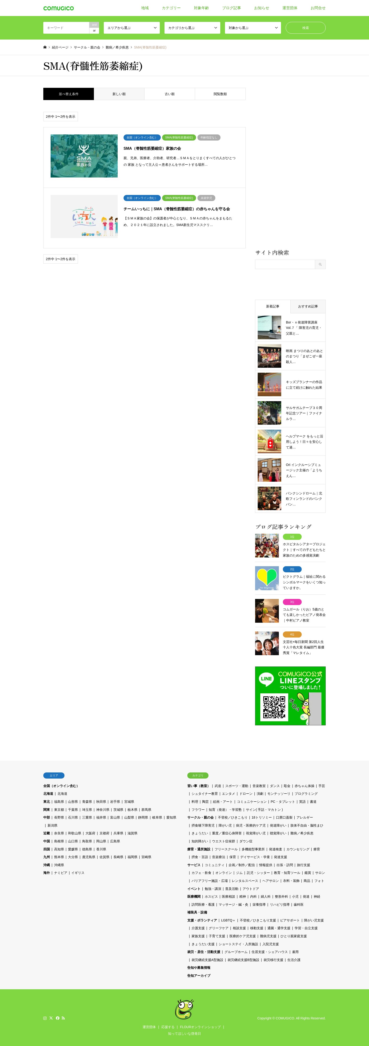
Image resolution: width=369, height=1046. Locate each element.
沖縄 (46, 864)
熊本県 (59, 856)
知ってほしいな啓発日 (184, 1032)
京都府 (104, 832)
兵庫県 (118, 832)
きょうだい (200, 832)
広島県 (115, 840)
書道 (313, 801)
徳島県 (87, 848)
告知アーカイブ (198, 975)
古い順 (170, 94)
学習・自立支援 (306, 927)
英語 (302, 801)
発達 (306, 895)
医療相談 (228, 895)
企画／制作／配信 (242, 864)
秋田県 (101, 801)
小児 (295, 895)
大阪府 (90, 832)
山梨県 (129, 816)
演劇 (260, 793)
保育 (232, 856)
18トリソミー (262, 816)
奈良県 (59, 832)
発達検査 (275, 848)
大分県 (73, 856)
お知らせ (261, 8)
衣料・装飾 (291, 879)
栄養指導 (259, 903)
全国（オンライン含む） (61, 785)
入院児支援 (270, 943)
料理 (195, 801)
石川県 (73, 816)
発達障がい (278, 824)
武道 (218, 785)
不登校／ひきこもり (233, 816)
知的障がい (200, 840)
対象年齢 (201, 8)
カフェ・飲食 (201, 872)
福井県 (101, 816)
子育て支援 (217, 935)
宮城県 (129, 801)
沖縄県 (59, 864)
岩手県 (115, 801)
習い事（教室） (198, 785)
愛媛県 (73, 848)
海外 (46, 872)
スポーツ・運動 (236, 785)
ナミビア (60, 872)
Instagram (45, 1016)
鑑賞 (308, 872)
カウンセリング (297, 848)
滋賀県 (132, 832)
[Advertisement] (290, 167)
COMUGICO (285, 1017)
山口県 (73, 840)
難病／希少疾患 (301, 832)
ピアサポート (290, 919)
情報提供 (265, 864)
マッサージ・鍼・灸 (233, 903)
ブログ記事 (231, 8)
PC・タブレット (283, 801)
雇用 (295, 951)
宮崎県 (146, 856)
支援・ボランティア (202, 919)
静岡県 (143, 816)
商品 (307, 879)
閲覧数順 (220, 94)
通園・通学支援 (278, 927)
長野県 (59, 816)
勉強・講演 (213, 887)
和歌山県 (74, 832)
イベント (194, 887)
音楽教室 (259, 785)
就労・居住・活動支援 (203, 951)
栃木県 (132, 808)
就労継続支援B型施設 (243, 959)
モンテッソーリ (278, 793)
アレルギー (305, 816)
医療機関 (194, 895)
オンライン (223, 872)
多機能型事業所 (253, 848)
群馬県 (146, 808)
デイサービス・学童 (255, 856)
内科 (253, 895)
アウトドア (251, 887)
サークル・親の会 (200, 816)
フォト (319, 879)
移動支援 (256, 927)
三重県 (87, 816)
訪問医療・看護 (203, 903)
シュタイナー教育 (205, 793)
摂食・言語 (200, 856)
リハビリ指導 (280, 903)
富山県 (115, 816)
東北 (46, 801)
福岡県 (132, 856)
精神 (242, 895)
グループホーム (236, 951)
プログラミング (306, 793)
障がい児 (225, 824)
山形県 (73, 801)
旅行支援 (303, 864)
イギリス (77, 872)
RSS (63, 1016)
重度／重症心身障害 (227, 832)
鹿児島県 (88, 856)
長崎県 (118, 856)
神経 (317, 895)
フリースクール (226, 848)
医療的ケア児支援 (242, 935)
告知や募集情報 (198, 967)
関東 (46, 808)
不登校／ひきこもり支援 (258, 919)
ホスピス (211, 895)
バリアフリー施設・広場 (210, 879)
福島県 (59, 801)
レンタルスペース (245, 879)
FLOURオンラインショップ (200, 1026)
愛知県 (171, 816)
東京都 (59, 808)
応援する (168, 1026)
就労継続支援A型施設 (207, 959)
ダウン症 (246, 840)
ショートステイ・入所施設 (238, 943)
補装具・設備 (197, 911)
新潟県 (52, 824)
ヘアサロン (270, 879)
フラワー (198, 808)
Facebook (57, 1016)
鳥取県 (87, 840)
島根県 (59, 840)
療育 (316, 848)
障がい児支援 (314, 919)
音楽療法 (218, 856)
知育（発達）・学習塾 (225, 808)
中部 (46, 816)
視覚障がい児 (256, 832)
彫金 (287, 785)
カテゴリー (171, 8)
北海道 (48, 793)
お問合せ (318, 8)
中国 (46, 840)
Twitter (51, 1016)
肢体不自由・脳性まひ (306, 824)
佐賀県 (104, 856)
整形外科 (281, 895)
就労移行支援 (273, 959)
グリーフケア (219, 927)
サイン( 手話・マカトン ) (264, 808)
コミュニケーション (252, 801)
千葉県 (73, 808)
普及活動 (231, 887)
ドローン (246, 793)
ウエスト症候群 (223, 840)
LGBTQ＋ (228, 919)
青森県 (87, 801)
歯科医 (299, 903)
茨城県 (118, 808)
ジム (239, 872)
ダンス (275, 785)
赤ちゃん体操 (304, 785)
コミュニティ (215, 864)
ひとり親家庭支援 (294, 935)
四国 (46, 848)
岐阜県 (157, 816)
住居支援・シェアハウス (270, 951)
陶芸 (205, 801)
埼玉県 (87, 808)
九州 (46, 856)
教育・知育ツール (287, 872)
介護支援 (198, 927)
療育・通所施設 (198, 848)
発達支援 (280, 856)
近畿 (46, 832)
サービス (194, 864)
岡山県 (101, 840)
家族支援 (198, 935)
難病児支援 (268, 935)
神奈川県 (102, 808)
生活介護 (294, 959)
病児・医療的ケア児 (251, 824)
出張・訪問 (285, 864)
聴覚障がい (278, 832)
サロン (320, 872)
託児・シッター (258, 872)
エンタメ (228, 793)
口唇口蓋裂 (284, 816)
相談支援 (239, 927)
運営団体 (289, 8)
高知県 (59, 848)
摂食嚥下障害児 (203, 824)
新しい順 (119, 94)
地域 (145, 8)
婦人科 (266, 895)
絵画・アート (223, 801)
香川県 (101, 848)
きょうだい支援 (203, 943)
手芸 (321, 785)
